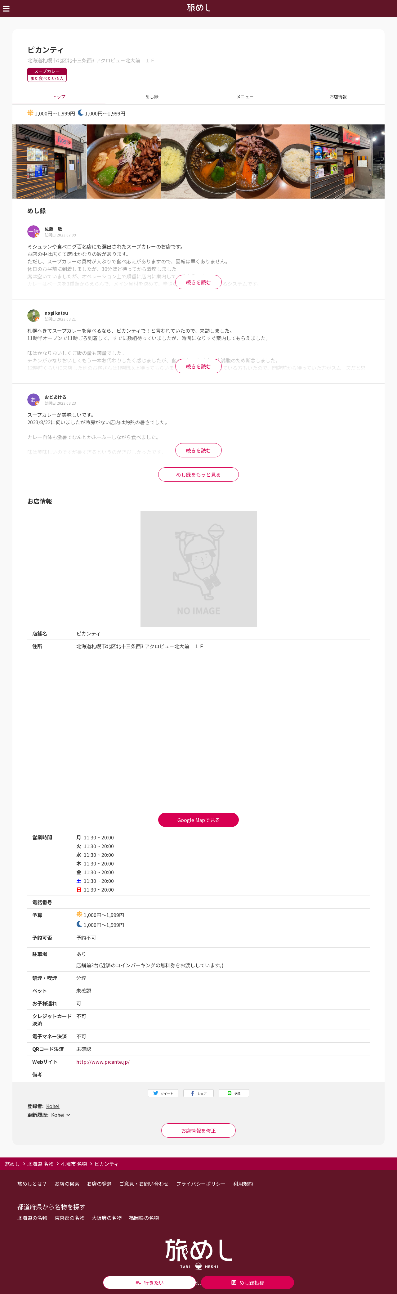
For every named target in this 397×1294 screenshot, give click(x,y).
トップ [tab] (58, 96)
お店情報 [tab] (338, 96)
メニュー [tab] (245, 96)
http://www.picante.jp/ (103, 1061)
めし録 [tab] (151, 96)
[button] (198, 1114)
